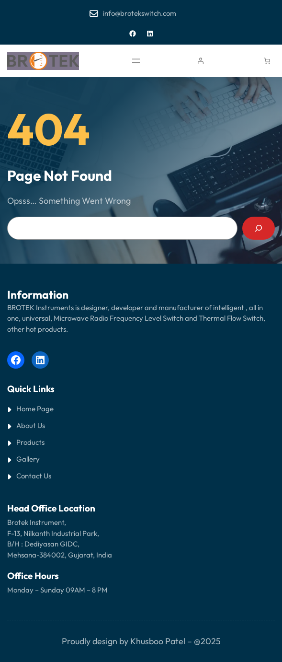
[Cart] (267, 61)
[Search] (258, 228)
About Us (30, 425)
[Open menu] (136, 61)
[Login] (200, 61)
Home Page (35, 408)
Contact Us (33, 475)
